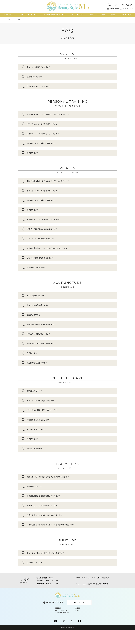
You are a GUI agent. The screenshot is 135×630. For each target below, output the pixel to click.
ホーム (10, 19)
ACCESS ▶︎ (79, 602)
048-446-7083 (121, 5)
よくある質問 (126, 14)
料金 (113, 14)
